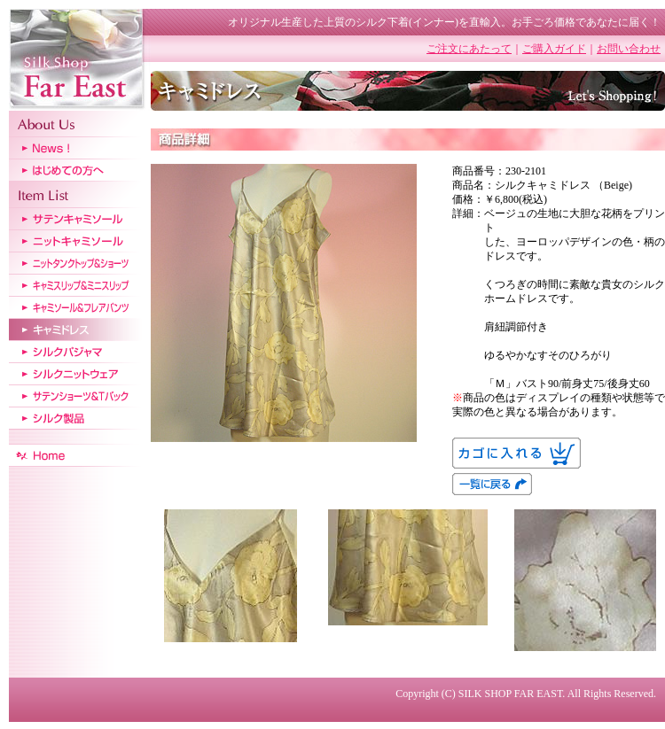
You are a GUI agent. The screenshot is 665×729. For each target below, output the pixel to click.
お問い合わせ (629, 49)
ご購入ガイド (554, 49)
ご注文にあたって (469, 49)
